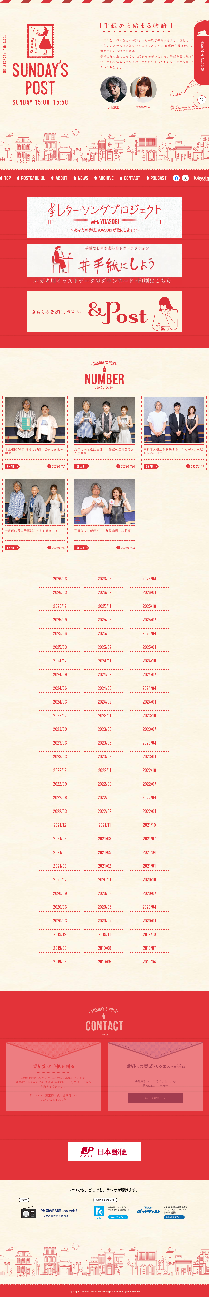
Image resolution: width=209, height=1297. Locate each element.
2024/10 (149, 661)
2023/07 (149, 729)
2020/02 (104, 920)
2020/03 (60, 920)
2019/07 (149, 948)
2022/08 (104, 784)
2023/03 (60, 756)
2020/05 (104, 907)
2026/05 (104, 579)
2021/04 (149, 852)
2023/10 (149, 715)
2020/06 (60, 907)
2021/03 (60, 866)
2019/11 (104, 934)
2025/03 (60, 647)
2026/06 (60, 579)
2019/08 (104, 948)
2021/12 (59, 825)
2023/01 (149, 756)
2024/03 (60, 702)
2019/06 (60, 962)
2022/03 (60, 811)
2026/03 (60, 592)
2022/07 (149, 784)
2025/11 (104, 606)
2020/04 (149, 907)
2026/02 (104, 592)
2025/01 (149, 647)
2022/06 (60, 797)
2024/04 (149, 688)
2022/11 (104, 770)
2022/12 (60, 770)
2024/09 (60, 674)
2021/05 (104, 852)
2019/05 (104, 962)
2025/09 (60, 620)
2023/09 (60, 729)
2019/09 (60, 948)
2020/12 (60, 879)
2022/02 (104, 811)
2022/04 (149, 797)
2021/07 (149, 838)
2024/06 (60, 688)
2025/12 (60, 606)
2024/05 (104, 688)
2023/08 (104, 729)
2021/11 (104, 825)
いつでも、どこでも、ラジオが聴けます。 (104, 1190)
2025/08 (104, 620)
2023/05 (104, 743)
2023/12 (60, 715)
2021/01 (149, 866)
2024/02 (104, 702)
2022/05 (104, 797)
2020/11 (104, 879)
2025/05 (104, 633)
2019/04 (149, 962)
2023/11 (104, 715)
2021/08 (104, 838)
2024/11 (104, 661)
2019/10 (149, 934)
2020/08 (104, 893)
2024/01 (149, 702)
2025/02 (104, 647)
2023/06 (60, 743)
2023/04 (149, 743)
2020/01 (149, 920)
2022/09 (60, 784)
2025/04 (149, 633)
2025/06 (60, 633)
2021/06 (60, 852)
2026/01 (149, 592)
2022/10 (149, 770)
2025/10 (149, 606)
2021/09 (60, 838)
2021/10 (149, 825)
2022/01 (149, 811)
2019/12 (59, 934)
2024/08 (104, 674)
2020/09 (60, 893)
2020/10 (149, 879)
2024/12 (60, 661)
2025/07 (149, 620)
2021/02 (104, 866)
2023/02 (104, 756)
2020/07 (149, 893)
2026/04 (149, 579)
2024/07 (149, 674)
